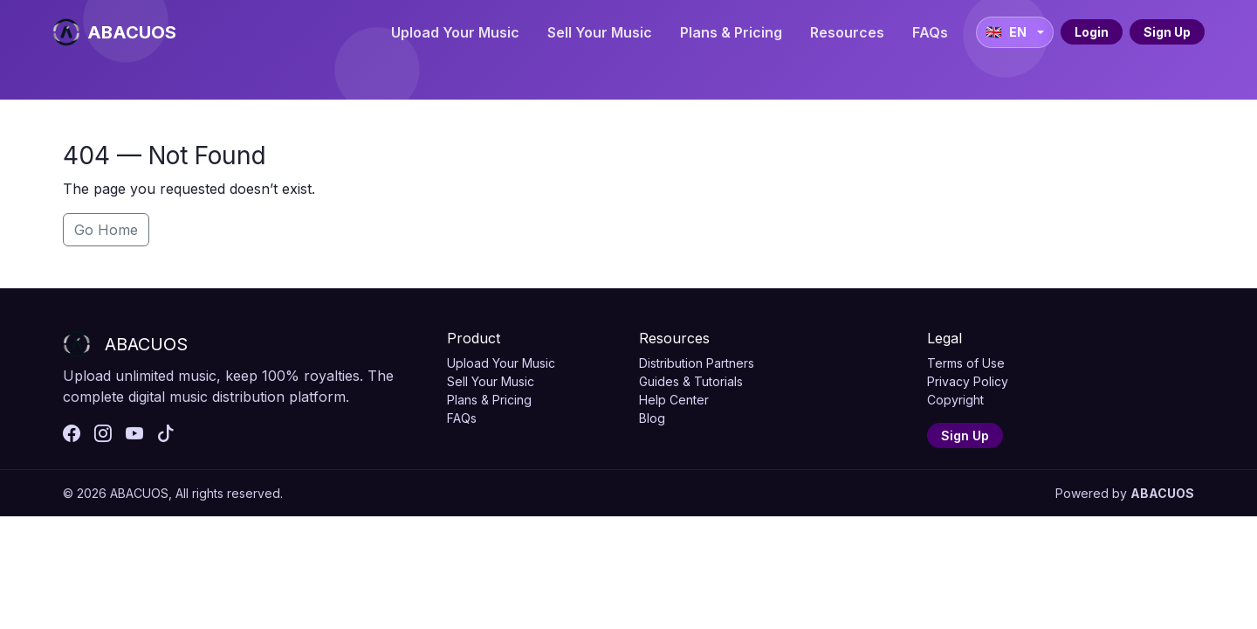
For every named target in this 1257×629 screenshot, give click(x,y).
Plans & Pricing (731, 32)
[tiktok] (166, 434)
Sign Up (1167, 31)
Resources (847, 32)
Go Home (106, 229)
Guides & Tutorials (691, 381)
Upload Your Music (455, 32)
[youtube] (134, 434)
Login (1092, 31)
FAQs (930, 32)
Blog (652, 418)
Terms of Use (966, 363)
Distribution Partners (696, 363)
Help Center (674, 399)
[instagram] (103, 434)
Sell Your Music (599, 32)
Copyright (955, 399)
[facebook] (71, 434)
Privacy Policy (967, 381)
